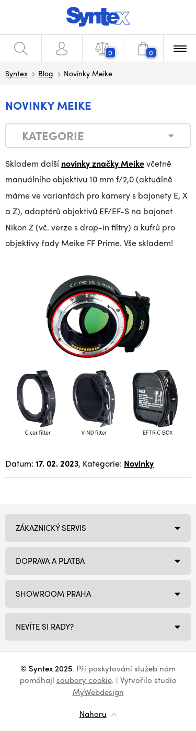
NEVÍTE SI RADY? (45, 626)
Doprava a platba (50, 560)
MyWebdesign (98, 692)
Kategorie (53, 135)
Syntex (16, 73)
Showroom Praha (53, 593)
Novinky (139, 463)
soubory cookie (84, 680)
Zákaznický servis (51, 527)
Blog (45, 73)
